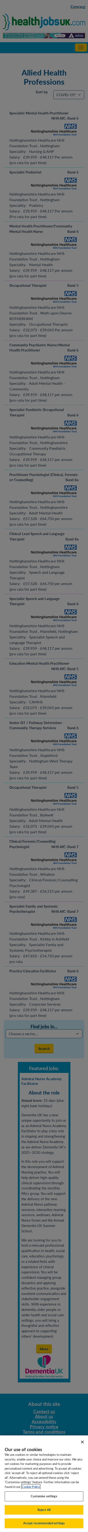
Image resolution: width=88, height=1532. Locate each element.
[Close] (82, 1447)
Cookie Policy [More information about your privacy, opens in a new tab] (31, 1492)
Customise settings (44, 1501)
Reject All (44, 1515)
